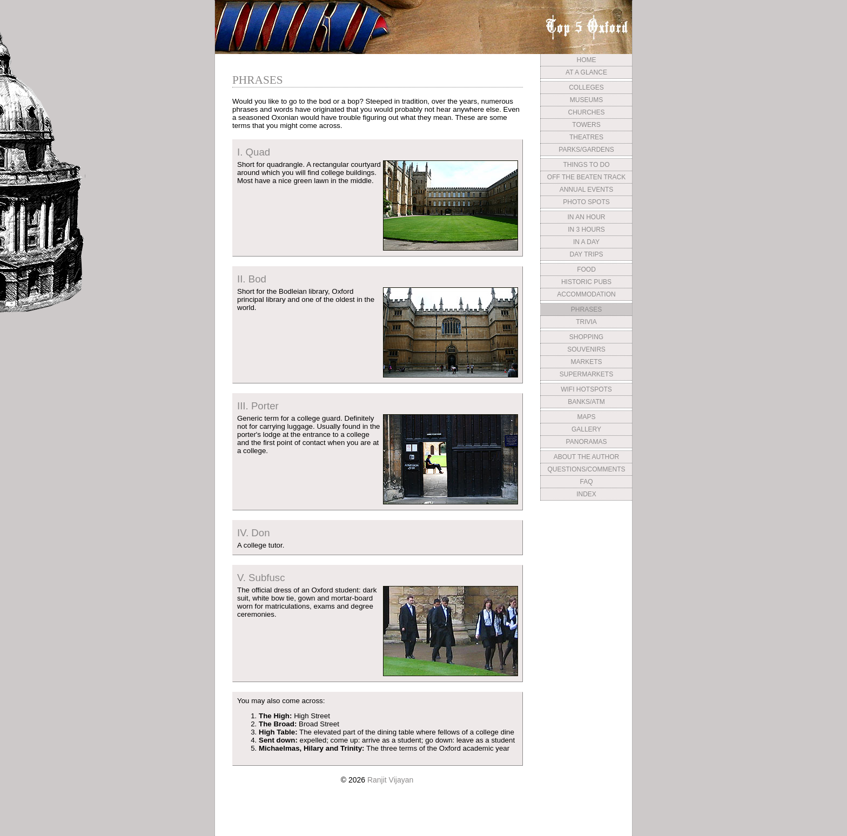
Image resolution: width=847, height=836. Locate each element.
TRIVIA (586, 322)
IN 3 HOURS (586, 229)
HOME (586, 60)
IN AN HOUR (586, 217)
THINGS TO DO (586, 164)
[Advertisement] (586, 585)
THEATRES (586, 137)
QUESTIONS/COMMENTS (586, 469)
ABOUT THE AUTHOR (587, 457)
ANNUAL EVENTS (587, 189)
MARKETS (586, 362)
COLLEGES (586, 87)
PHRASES (586, 309)
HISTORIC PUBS (586, 282)
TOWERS (586, 125)
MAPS (586, 417)
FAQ (586, 482)
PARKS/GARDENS (586, 149)
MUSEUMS (586, 100)
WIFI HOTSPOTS (586, 389)
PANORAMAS (586, 442)
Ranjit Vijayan (390, 780)
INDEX (586, 494)
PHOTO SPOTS (586, 202)
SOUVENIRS (586, 349)
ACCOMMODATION (586, 294)
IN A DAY (586, 242)
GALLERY (586, 429)
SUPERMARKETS (586, 374)
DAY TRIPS (586, 254)
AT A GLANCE (586, 72)
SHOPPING (586, 337)
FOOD (586, 269)
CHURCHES (586, 112)
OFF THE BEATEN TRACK (586, 177)
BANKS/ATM (586, 402)
